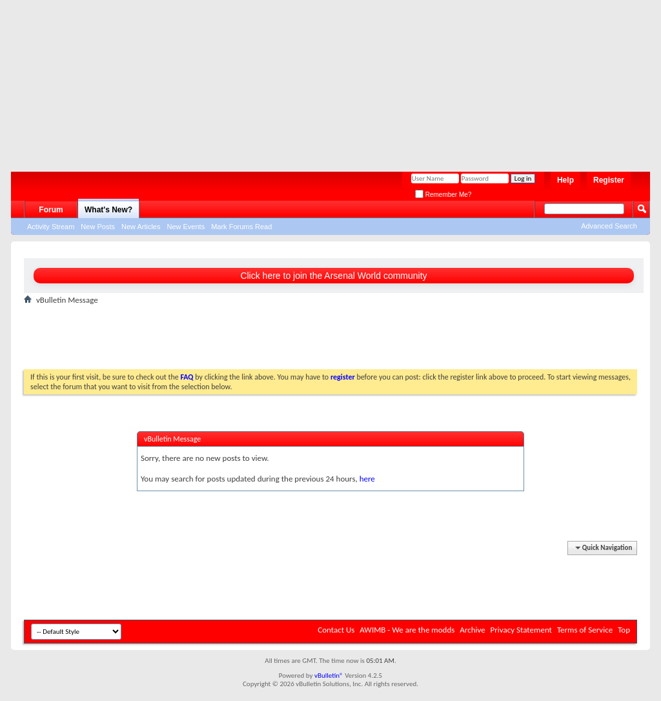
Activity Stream (50, 226)
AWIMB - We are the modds (407, 630)
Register (608, 180)
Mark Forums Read (241, 226)
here (367, 478)
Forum (51, 209)
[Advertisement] (324, 80)
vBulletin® (328, 675)
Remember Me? (443, 194)
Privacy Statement (521, 630)
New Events (186, 226)
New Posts (98, 226)
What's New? (108, 209)
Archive (472, 630)
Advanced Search (609, 226)
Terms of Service (585, 630)
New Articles (141, 226)
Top (624, 630)
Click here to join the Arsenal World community (333, 275)
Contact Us (336, 630)
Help (565, 180)
